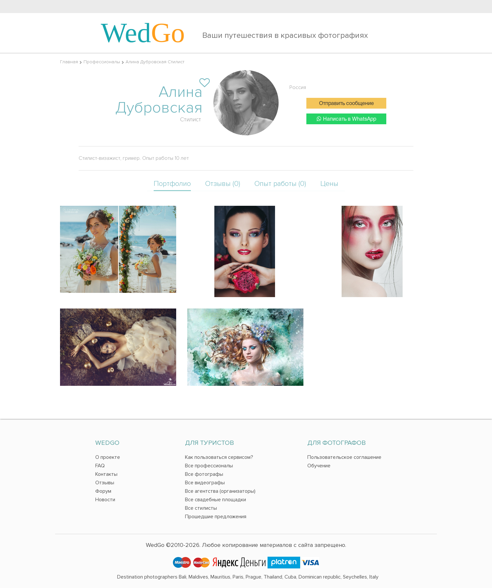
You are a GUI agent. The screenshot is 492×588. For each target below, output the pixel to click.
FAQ (100, 465)
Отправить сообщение (346, 103)
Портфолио (172, 183)
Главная (69, 62)
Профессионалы (102, 62)
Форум (103, 491)
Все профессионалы (209, 465)
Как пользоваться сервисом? (219, 457)
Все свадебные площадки (215, 499)
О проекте (107, 457)
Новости (105, 499)
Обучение (319, 465)
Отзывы (104, 482)
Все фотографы (204, 474)
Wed (143, 32)
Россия (297, 87)
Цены (329, 183)
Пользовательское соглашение (344, 457)
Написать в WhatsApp (346, 119)
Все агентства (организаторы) (220, 491)
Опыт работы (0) (280, 183)
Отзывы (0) (222, 183)
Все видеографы (205, 482)
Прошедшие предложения (215, 516)
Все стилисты (201, 508)
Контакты (106, 474)
